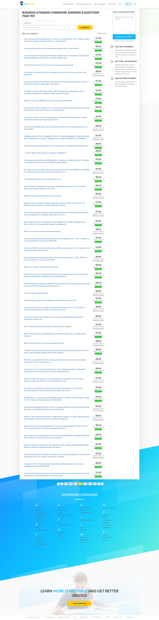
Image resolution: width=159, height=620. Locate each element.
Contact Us (84, 612)
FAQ (120, 4)
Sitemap (129, 612)
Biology (38, 522)
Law (81, 522)
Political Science (108, 515)
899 (75, 478)
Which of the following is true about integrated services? (44, 338)
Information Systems (87, 515)
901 (85, 478)
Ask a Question (99, 4)
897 (66, 478)
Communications (41, 537)
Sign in (128, 4)
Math (82, 537)
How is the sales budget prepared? (36, 288)
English (60, 507)
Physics (105, 512)
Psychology (107, 522)
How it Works (68, 4)
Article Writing (40, 515)
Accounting (39, 502)
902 (90, 478)
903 (95, 478)
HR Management (86, 507)
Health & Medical (86, 502)
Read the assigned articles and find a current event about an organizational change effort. (56, 140)
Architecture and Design (43, 510)
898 (70, 478)
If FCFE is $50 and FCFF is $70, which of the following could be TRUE (48, 60)
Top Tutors (112, 4)
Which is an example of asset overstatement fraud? (42, 226)
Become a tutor (64, 612)
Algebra (38, 505)
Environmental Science (65, 510)
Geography (61, 527)
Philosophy (106, 510)
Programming (107, 520)
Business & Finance (42, 524)
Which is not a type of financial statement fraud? (41, 262)
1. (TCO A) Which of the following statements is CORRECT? (45, 148)
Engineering (62, 505)
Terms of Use (118, 612)
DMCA (107, 612)
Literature (83, 525)
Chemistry (38, 534)
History (82, 505)
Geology (60, 529)
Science (105, 529)
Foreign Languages (64, 520)
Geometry (61, 532)
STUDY (30, 4)
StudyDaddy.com (84, 615)
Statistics (106, 534)
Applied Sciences (41, 507)
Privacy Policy (96, 612)
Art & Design (39, 512)
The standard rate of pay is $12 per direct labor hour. (42, 174)
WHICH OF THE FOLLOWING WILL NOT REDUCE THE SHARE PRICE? (48, 95)
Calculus (38, 532)
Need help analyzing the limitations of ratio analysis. (42, 191)
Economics (62, 502)
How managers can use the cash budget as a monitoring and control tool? (50, 295)
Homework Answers (83, 4)
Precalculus (107, 517)
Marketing (83, 534)
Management (84, 532)
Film (59, 517)
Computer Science (41, 539)
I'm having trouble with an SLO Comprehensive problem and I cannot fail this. (51, 43)
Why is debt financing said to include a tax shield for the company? (48, 321)
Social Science (108, 532)
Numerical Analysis (109, 502)
